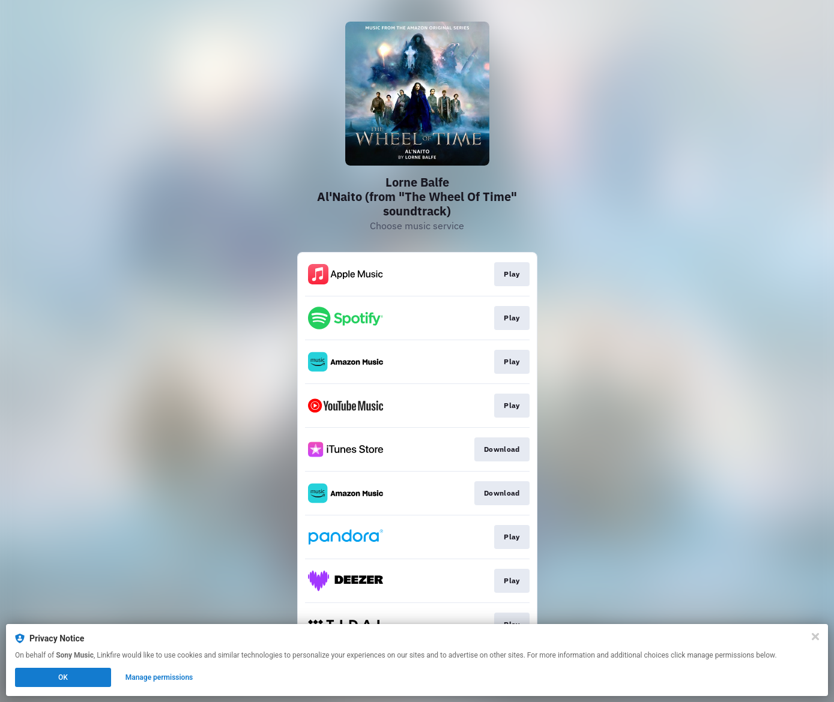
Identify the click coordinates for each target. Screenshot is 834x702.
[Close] (815, 636)
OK (63, 677)
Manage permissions (159, 677)
